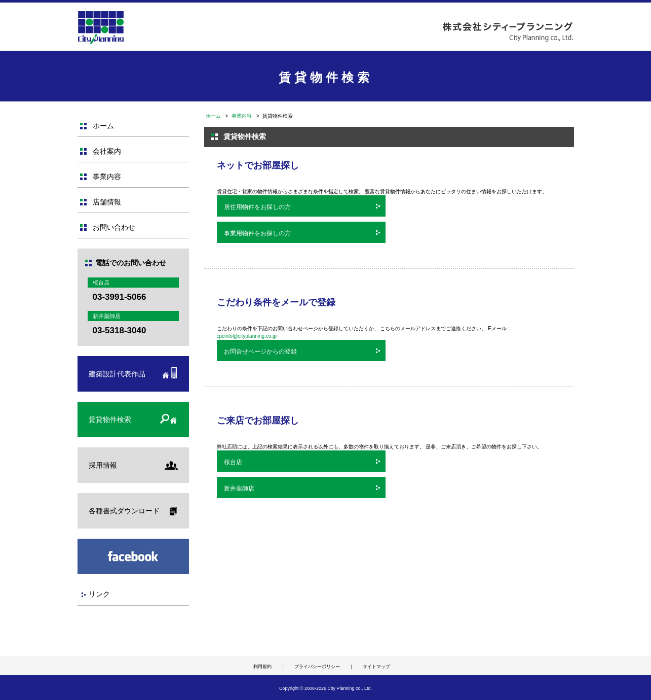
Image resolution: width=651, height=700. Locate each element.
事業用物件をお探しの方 (257, 233)
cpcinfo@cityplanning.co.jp (247, 336)
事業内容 (242, 116)
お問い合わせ (114, 227)
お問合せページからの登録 (260, 351)
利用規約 (262, 666)
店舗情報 (107, 202)
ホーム (213, 116)
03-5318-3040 (119, 330)
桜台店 (233, 462)
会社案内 (107, 151)
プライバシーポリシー (317, 666)
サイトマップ (376, 666)
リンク (99, 594)
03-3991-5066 (119, 297)
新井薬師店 (239, 488)
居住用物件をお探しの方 (257, 207)
